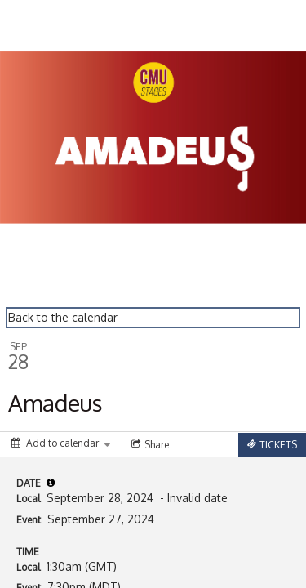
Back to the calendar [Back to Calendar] (63, 317)
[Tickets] (272, 445)
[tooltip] (51, 483)
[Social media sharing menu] (148, 444)
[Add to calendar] (61, 443)
